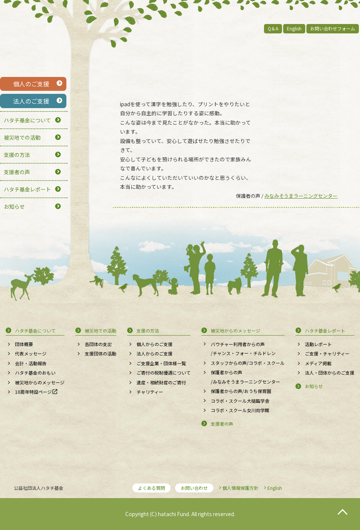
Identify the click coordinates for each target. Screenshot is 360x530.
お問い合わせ (194, 488)
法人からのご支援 (154, 353)
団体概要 (24, 344)
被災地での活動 (22, 137)
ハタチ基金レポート (27, 189)
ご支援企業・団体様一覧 (161, 363)
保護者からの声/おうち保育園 (241, 391)
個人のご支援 (31, 83)
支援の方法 (17, 154)
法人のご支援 (31, 100)
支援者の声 (17, 172)
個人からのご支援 (154, 344)
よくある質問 (151, 488)
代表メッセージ (30, 353)
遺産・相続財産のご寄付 (161, 382)
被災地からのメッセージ (39, 382)
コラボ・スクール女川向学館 (240, 410)
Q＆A (273, 28)
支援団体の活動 (100, 353)
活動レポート (318, 344)
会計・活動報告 (30, 363)
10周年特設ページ (33, 391)
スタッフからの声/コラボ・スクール (248, 363)
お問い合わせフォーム (332, 28)
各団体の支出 (98, 344)
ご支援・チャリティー (327, 353)
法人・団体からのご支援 (329, 372)
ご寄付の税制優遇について (163, 372)
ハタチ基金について (27, 120)
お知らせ (14, 206)
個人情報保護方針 (240, 488)
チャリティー (149, 391)
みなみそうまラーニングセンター (301, 195)
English (294, 28)
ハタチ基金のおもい (35, 372)
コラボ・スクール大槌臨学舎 (240, 401)
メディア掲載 (318, 363)
